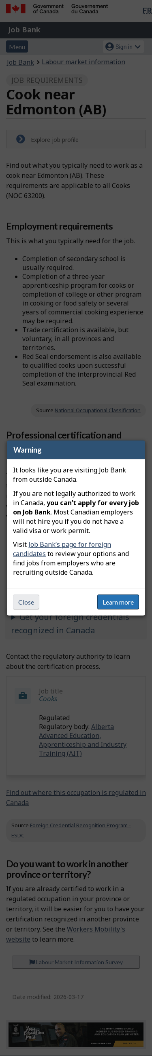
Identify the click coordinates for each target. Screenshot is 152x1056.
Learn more (118, 602)
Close (26, 602)
